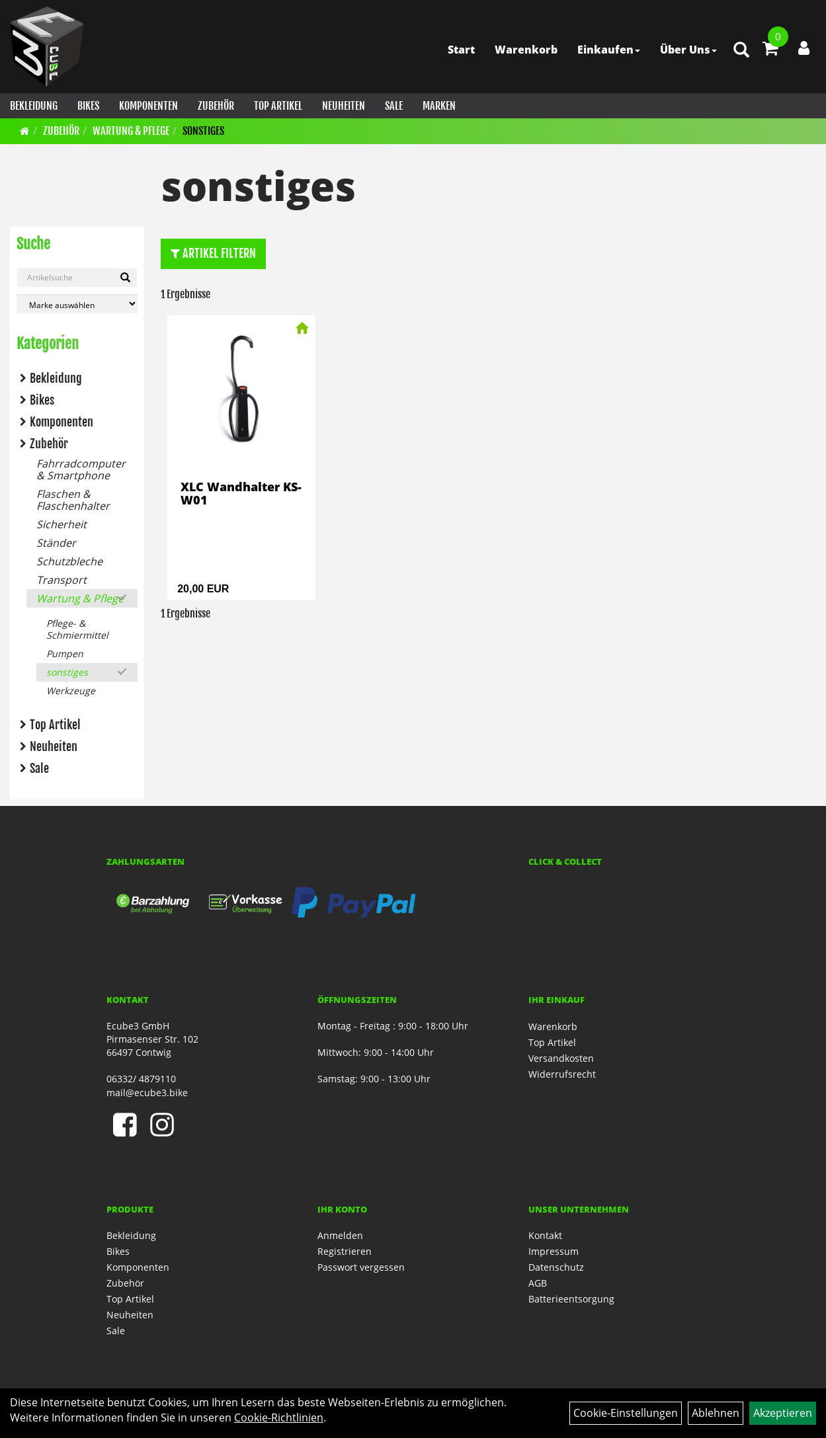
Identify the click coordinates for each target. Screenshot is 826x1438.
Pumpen (64, 653)
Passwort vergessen (361, 1267)
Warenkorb (526, 49)
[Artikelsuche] (741, 50)
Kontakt (545, 1235)
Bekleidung (34, 105)
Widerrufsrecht (562, 1074)
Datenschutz (556, 1267)
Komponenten (148, 105)
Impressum (553, 1251)
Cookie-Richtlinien (278, 1417)
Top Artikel (278, 105)
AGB (537, 1283)
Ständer (56, 543)
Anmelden (340, 1235)
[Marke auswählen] (77, 303)
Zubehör (216, 105)
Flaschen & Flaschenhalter (73, 500)
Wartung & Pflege (131, 131)
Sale (394, 105)
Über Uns (688, 49)
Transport (61, 580)
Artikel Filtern (213, 253)
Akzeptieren (782, 1413)
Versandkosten (561, 1058)
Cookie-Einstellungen (625, 1413)
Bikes (88, 105)
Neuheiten (343, 105)
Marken (439, 105)
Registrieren (344, 1251)
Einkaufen (608, 49)
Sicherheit (61, 524)
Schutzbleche (69, 561)
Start (461, 49)
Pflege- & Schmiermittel (77, 629)
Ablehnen (715, 1413)
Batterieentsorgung (571, 1299)
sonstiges (203, 131)
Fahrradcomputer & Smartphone (81, 469)
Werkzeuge (70, 690)
